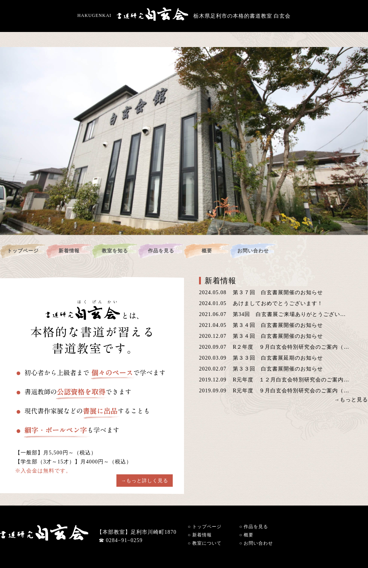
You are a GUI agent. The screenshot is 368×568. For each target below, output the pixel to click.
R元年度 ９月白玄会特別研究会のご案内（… (291, 390)
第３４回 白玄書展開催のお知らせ (278, 325)
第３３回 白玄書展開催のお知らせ (278, 369)
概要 (207, 251)
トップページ (23, 251)
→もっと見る (351, 399)
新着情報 (69, 251)
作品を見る (161, 251)
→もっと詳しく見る (144, 480)
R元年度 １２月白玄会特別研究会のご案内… (291, 380)
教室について (205, 543)
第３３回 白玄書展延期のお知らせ (278, 358)
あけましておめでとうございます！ (278, 303)
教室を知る (115, 251)
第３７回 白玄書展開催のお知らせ (278, 292)
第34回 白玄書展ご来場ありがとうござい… (289, 314)
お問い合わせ (253, 251)
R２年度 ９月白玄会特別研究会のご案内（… (291, 347)
